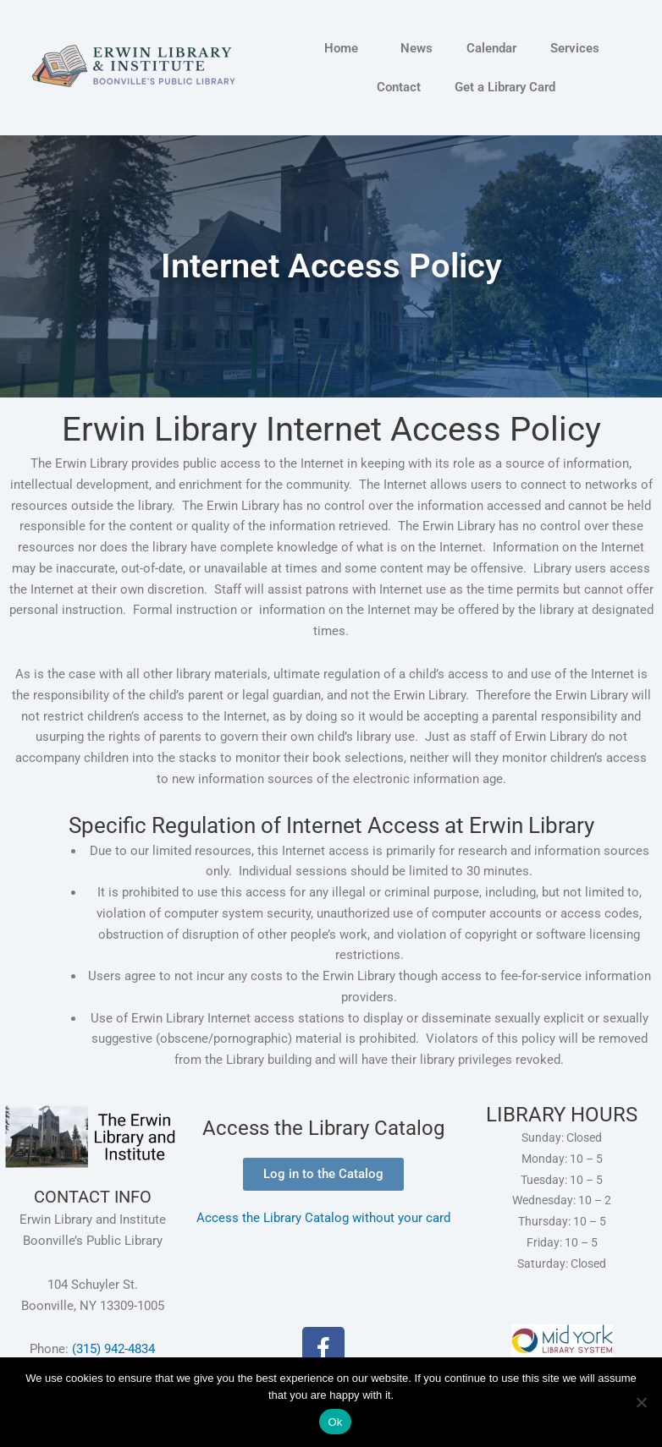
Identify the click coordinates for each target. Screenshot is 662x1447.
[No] (640, 1402)
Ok (335, 1422)
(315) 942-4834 (113, 1349)
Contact (399, 87)
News (416, 48)
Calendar (491, 48)
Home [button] (345, 48)
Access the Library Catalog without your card (323, 1217)
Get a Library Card (505, 87)
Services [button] (579, 48)
